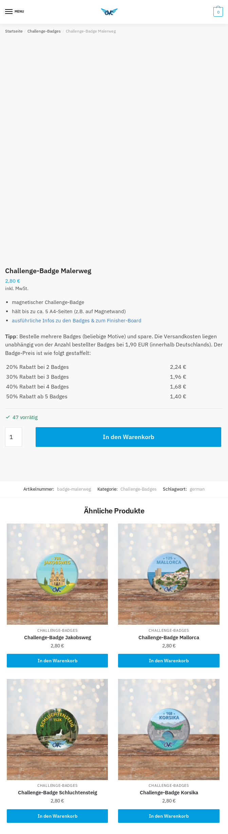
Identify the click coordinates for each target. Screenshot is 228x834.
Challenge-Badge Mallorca (168, 637)
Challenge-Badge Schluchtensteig (57, 792)
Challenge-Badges (44, 31)
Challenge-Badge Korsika (169, 792)
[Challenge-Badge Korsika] (168, 729)
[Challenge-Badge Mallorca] (168, 574)
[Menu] (15, 12)
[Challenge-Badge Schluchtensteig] (57, 729)
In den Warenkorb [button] (57, 661)
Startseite (14, 31)
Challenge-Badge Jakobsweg (57, 637)
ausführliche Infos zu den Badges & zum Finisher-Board (76, 320)
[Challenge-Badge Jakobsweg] (57, 574)
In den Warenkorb (128, 437)
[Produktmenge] (13, 437)
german (197, 489)
